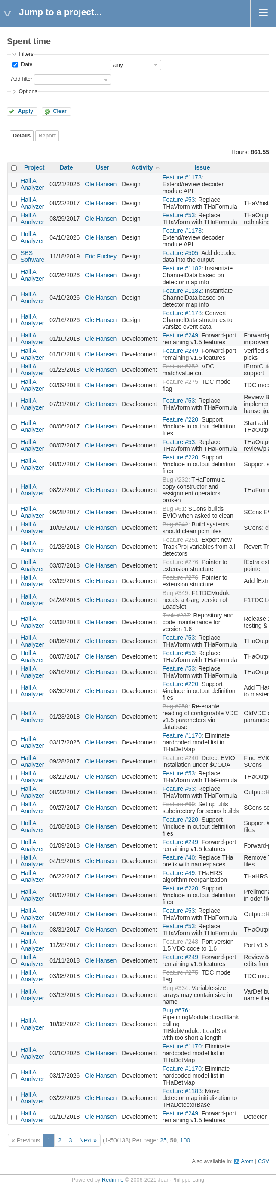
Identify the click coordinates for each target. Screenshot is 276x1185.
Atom (247, 1161)
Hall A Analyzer (32, 184)
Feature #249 (180, 335)
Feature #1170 (182, 735)
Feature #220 (180, 419)
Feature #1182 (182, 268)
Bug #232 (175, 479)
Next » (88, 1140)
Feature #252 (180, 366)
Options (27, 91)
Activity (142, 167)
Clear (60, 111)
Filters (25, 54)
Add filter (21, 79)
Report (47, 136)
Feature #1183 (182, 1091)
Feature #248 (180, 941)
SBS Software (32, 256)
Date (25, 64)
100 (185, 1140)
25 (163, 1140)
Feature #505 (180, 252)
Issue (202, 167)
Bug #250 (175, 706)
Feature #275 (180, 381)
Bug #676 (175, 1010)
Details (22, 136)
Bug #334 (175, 987)
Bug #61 (174, 508)
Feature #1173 (182, 177)
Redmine (112, 1180)
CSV (263, 1161)
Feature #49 (179, 872)
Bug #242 (175, 524)
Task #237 (176, 615)
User (102, 167)
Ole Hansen (101, 184)
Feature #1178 (182, 313)
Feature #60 (179, 804)
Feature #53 (179, 199)
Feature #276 (180, 562)
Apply (25, 111)
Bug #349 (175, 592)
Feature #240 (180, 757)
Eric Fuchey (101, 256)
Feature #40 (179, 857)
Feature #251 (180, 539)
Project (34, 167)
